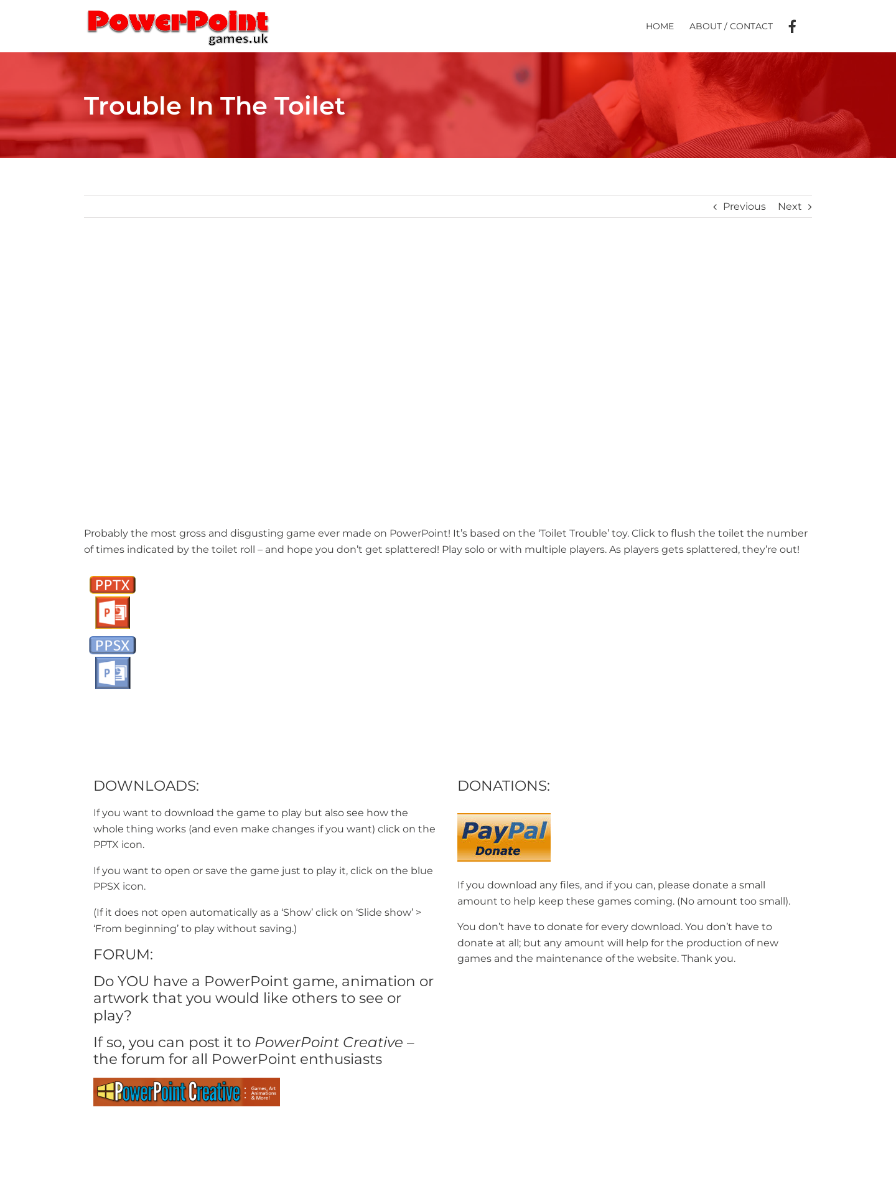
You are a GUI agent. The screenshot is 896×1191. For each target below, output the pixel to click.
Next (790, 206)
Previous (744, 206)
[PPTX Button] (112, 574)
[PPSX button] (112, 635)
